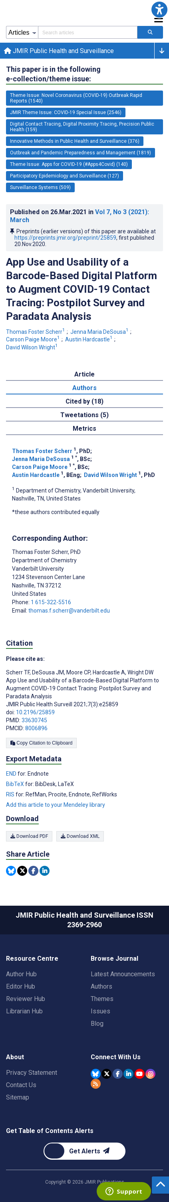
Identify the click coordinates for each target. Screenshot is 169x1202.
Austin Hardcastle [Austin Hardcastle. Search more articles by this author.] (89, 339)
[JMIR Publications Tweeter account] (106, 1074)
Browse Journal (114, 958)
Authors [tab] (84, 388)
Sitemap (17, 1097)
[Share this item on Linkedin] (45, 871)
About (15, 1057)
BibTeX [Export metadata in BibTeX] (15, 784)
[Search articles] (150, 32)
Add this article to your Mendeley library (55, 805)
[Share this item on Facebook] (33, 871)
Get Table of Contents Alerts (49, 1131)
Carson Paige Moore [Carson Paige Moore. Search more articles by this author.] (33, 339)
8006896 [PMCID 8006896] (36, 728)
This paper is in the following (53, 74)
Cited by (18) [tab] (84, 401)
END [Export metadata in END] (12, 773)
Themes (102, 999)
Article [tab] (84, 374)
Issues (100, 1011)
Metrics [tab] (84, 428)
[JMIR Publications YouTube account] (140, 1074)
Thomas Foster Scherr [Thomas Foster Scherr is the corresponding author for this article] (46, 552)
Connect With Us (116, 1057)
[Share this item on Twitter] (22, 871)
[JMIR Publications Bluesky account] (96, 1074)
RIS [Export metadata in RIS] (11, 794)
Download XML (80, 836)
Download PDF (29, 836)
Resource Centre (32, 958)
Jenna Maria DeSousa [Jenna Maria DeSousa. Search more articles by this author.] (100, 332)
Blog (97, 1023)
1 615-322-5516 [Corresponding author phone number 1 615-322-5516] (51, 602)
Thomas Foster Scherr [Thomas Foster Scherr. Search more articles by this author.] (36, 332)
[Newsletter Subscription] (84, 1151)
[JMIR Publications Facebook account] (118, 1074)
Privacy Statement (31, 1072)
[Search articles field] (87, 32)
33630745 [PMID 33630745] (34, 720)
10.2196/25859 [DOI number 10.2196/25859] (35, 712)
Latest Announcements (123, 974)
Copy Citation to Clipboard (41, 743)
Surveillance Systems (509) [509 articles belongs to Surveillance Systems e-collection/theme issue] (40, 187)
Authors (101, 986)
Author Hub (21, 974)
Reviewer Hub (25, 999)
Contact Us (21, 1085)
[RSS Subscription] (96, 1084)
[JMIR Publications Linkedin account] (128, 1074)
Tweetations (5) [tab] (84, 415)
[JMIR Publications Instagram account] (150, 1074)
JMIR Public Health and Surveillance (59, 51)
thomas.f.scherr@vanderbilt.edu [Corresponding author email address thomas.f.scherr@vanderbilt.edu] (69, 610)
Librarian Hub (24, 1011)
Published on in (79, 216)
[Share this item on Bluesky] (11, 871)
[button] (159, 9)
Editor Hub (20, 986)
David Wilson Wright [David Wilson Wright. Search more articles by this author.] (32, 347)
